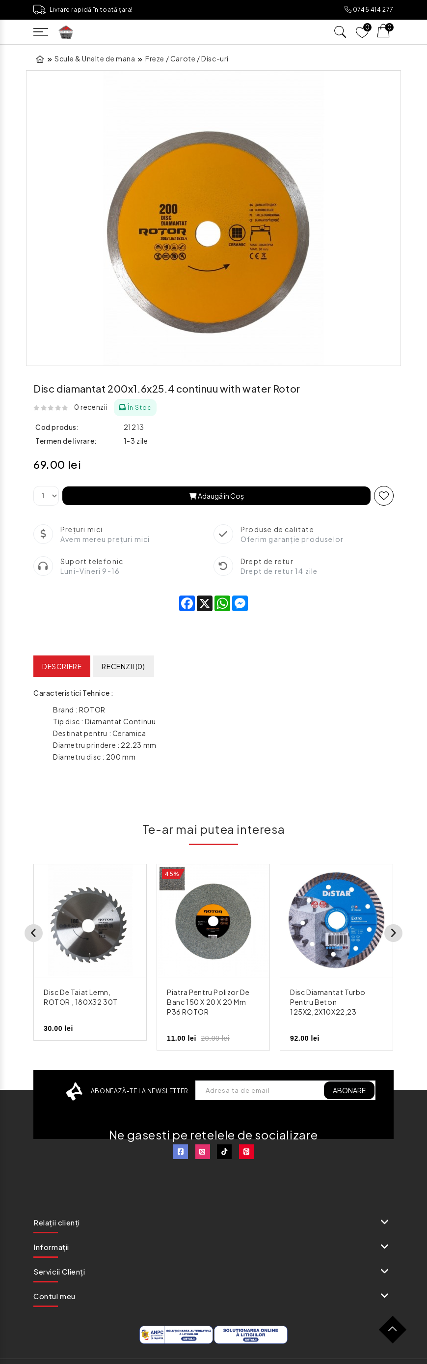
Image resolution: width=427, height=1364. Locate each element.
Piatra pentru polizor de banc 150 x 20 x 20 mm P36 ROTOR (208, 1002)
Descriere (61, 666)
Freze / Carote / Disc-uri (187, 58)
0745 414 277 (369, 9)
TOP (396, 1333)
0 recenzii (90, 406)
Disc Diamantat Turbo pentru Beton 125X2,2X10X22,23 (328, 1002)
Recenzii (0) (123, 666)
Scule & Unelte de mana (94, 58)
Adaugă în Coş (216, 495)
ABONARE (348, 1090)
